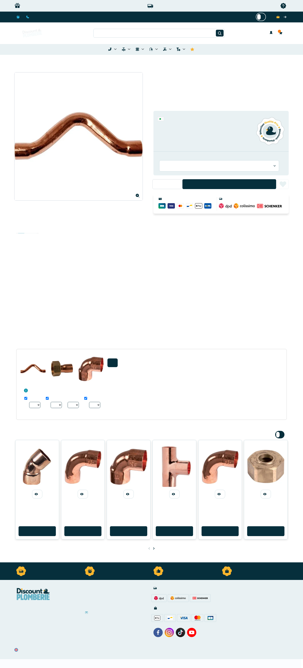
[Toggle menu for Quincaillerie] (183, 49)
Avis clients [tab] (34, 229)
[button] (282, 33)
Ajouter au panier (229, 184)
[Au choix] (34, 405)
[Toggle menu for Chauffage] (142, 49)
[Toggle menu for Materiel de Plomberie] (129, 49)
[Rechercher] (219, 33)
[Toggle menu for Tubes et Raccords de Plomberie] (115, 49)
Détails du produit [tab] (27, 229)
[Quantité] (167, 184)
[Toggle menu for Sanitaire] (156, 49)
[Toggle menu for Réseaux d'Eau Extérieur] (170, 49)
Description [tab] (21, 229)
